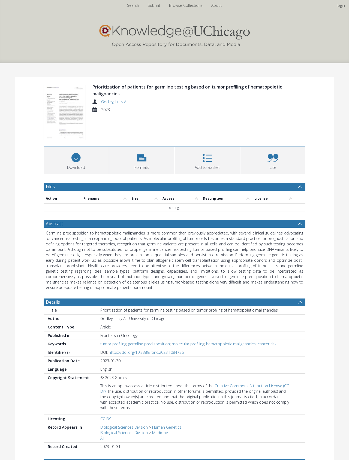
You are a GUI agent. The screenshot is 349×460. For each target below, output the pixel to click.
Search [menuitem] (133, 5)
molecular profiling (188, 343)
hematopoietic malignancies (231, 343)
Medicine (160, 432)
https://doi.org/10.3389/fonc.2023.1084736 (146, 352)
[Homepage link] (174, 34)
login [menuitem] (341, 5)
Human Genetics (166, 427)
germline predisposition (149, 343)
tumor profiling (113, 343)
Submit (154, 5)
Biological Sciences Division (124, 427)
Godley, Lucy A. (114, 101)
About (216, 5)
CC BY (105, 418)
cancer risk (267, 343)
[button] (141, 160)
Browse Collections (186, 5)
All (102, 438)
